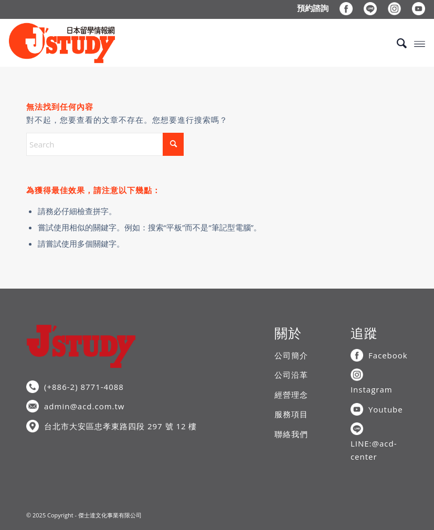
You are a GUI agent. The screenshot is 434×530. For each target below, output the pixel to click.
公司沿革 (291, 374)
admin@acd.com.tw (84, 406)
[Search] (396, 43)
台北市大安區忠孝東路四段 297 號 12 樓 (120, 426)
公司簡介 (291, 355)
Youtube (385, 409)
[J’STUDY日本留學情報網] (62, 43)
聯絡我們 (291, 434)
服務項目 (291, 414)
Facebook (388, 355)
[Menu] (419, 43)
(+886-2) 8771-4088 (84, 386)
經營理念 (291, 394)
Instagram (372, 389)
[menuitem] (313, 7)
